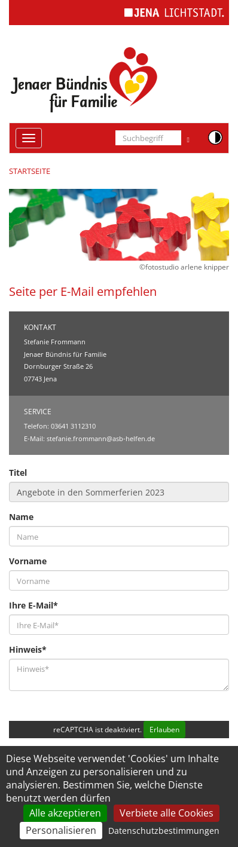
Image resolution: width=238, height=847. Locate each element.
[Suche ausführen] (188, 137)
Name (21, 516)
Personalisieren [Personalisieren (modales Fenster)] (61, 830)
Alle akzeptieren (65, 813)
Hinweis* (28, 649)
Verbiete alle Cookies (166, 813)
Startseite (29, 171)
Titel (18, 472)
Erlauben (164, 729)
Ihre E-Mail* (33, 605)
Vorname (28, 561)
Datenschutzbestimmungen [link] (163, 830)
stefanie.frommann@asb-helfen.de (101, 438)
